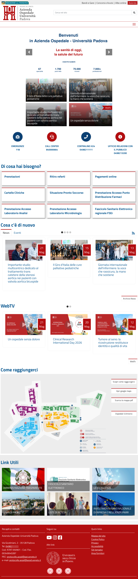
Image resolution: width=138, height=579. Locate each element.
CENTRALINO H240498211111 (86, 147)
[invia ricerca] (134, 12)
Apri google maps (123, 391)
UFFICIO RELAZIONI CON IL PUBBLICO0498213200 (120, 149)
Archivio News (129, 298)
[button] (29, 52)
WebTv (133, 361)
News (6, 233)
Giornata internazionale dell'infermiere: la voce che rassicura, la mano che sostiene (112, 269)
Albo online (120, 3)
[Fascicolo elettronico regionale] (68, 479)
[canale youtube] (49, 537)
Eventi (17, 233)
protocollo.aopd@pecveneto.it (22, 556)
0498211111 (12, 546)
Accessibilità (97, 546)
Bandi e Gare (88, 3)
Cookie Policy (97, 539)
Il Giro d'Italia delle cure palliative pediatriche (67, 266)
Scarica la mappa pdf (124, 400)
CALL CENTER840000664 (52, 147)
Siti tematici (97, 550)
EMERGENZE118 (17, 147)
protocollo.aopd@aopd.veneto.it (25, 560)
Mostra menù (134, 23)
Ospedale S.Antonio (123, 413)
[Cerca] (92, 12)
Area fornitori (97, 553)
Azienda (132, 3)
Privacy (95, 543)
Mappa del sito (98, 536)
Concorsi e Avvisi (104, 3)
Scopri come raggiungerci (124, 381)
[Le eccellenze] (113, 479)
